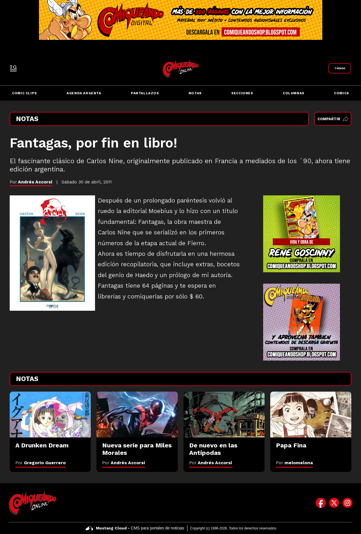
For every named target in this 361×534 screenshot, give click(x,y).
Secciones (242, 93)
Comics (341, 93)
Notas (195, 93)
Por (40, 462)
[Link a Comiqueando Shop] (339, 68)
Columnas (293, 93)
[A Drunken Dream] (50, 414)
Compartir (332, 118)
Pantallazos (145, 93)
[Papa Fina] (310, 414)
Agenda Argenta (84, 93)
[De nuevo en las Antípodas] (224, 414)
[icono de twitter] (334, 502)
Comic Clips (24, 93)
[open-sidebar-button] (13, 68)
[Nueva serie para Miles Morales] (137, 414)
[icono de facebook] (321, 502)
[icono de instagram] (347, 502)
